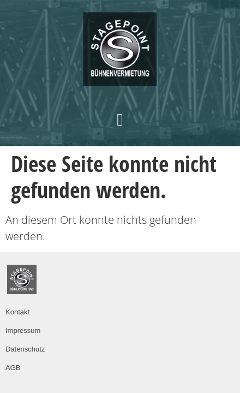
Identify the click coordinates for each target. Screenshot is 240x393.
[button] (120, 119)
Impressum (22, 330)
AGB (12, 368)
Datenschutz (25, 349)
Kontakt (17, 312)
